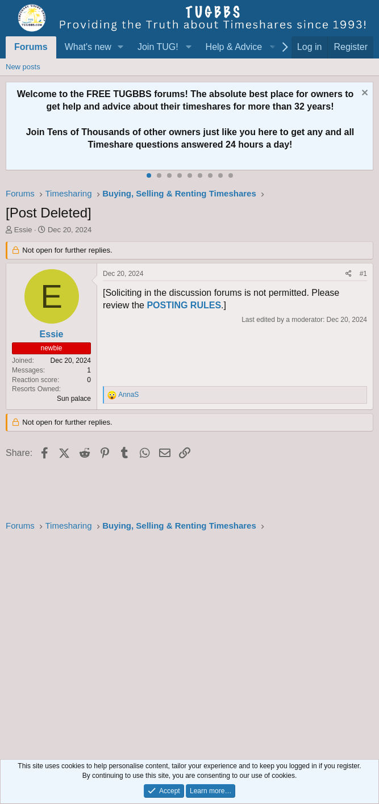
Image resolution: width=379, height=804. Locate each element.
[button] (121, 47)
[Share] (348, 273)
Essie (23, 229)
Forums (31, 47)
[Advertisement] (189, 642)
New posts (23, 66)
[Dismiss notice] (363, 94)
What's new (88, 47)
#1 (363, 274)
